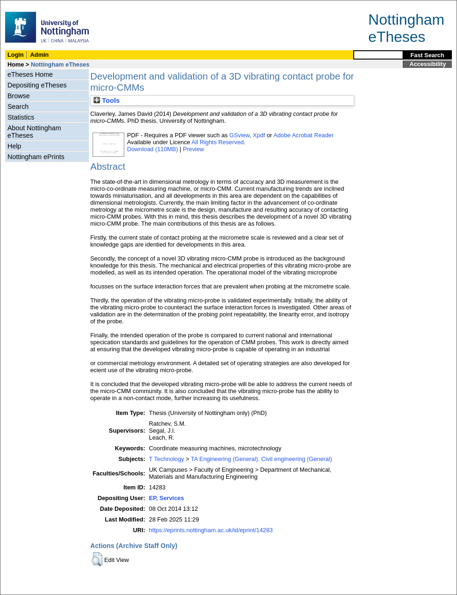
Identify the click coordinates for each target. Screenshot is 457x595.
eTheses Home (30, 74)
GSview (239, 135)
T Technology (166, 458)
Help (14, 146)
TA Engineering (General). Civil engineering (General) (261, 458)
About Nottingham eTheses (34, 131)
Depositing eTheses (37, 85)
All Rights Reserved (218, 142)
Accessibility (428, 63)
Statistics (20, 117)
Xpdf (259, 135)
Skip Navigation (20, 5)
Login (15, 54)
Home (15, 64)
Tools (107, 100)
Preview (193, 149)
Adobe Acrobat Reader (303, 135)
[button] (97, 559)
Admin (39, 54)
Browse (18, 96)
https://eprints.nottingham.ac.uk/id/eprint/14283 (211, 530)
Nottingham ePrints (35, 156)
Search (18, 106)
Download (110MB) (152, 149)
